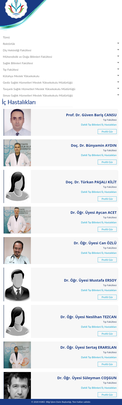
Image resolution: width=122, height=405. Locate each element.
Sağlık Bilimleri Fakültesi (62, 63)
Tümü (6, 37)
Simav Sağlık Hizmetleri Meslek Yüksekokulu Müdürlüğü (62, 95)
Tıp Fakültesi (62, 69)
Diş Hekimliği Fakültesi (62, 50)
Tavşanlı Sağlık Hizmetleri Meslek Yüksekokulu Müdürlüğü (62, 89)
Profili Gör (107, 131)
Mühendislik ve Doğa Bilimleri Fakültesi (62, 56)
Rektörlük (62, 43)
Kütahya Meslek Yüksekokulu (62, 76)
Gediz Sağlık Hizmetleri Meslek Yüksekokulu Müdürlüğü (62, 82)
